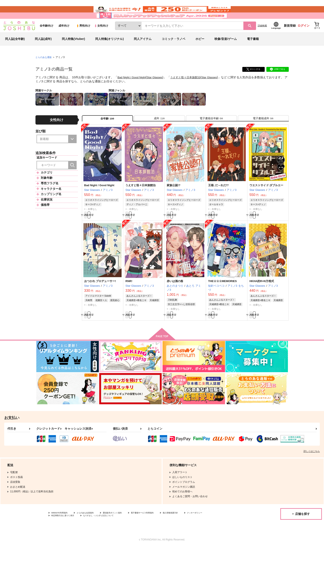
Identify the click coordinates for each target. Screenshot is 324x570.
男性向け (83, 38)
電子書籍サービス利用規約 (163, 534)
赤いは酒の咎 (175, 299)
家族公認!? (173, 201)
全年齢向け (46, 38)
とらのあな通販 (44, 69)
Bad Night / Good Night (132, 90)
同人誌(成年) (43, 51)
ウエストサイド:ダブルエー (266, 201)
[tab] (159, 133)
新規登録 (290, 38)
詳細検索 (262, 38)
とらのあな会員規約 (93, 534)
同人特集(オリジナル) (109, 51)
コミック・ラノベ (173, 51)
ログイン (303, 38)
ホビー (199, 51)
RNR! (128, 299)
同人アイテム (143, 51)
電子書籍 (253, 51)
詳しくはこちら (312, 472)
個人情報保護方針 (198, 534)
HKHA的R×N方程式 (261, 299)
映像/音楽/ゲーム (225, 51)
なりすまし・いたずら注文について (140, 537)
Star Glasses (157, 90)
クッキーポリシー (61, 537)
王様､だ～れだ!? (218, 201)
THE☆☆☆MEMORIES (222, 299)
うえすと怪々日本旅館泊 (190, 90)
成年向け (63, 38)
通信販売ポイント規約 (126, 534)
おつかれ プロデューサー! (100, 299)
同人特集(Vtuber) (73, 51)
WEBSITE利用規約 (62, 534)
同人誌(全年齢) (15, 51)
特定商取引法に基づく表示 (96, 537)
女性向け (101, 38)
